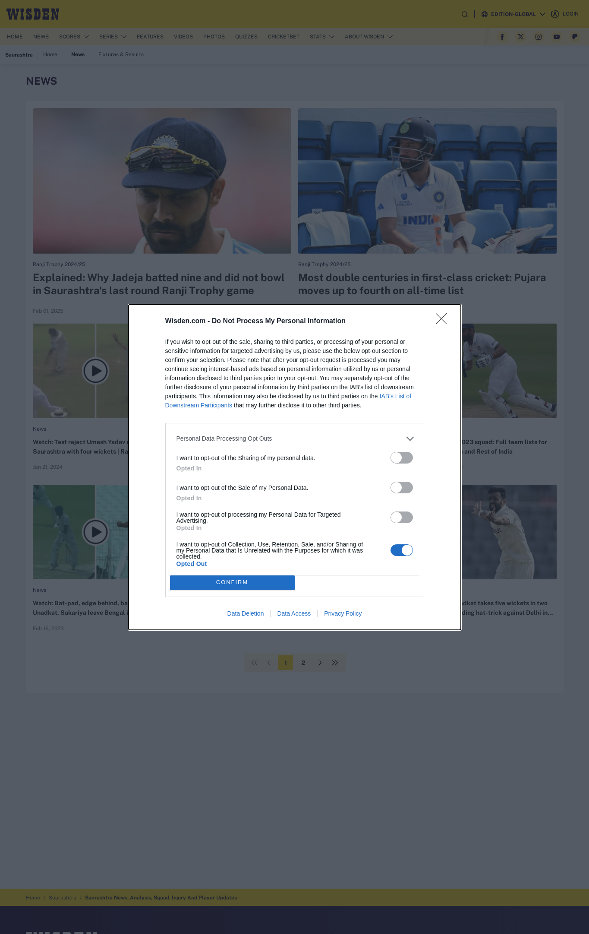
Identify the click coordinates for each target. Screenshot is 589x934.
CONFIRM (232, 582)
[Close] (444, 321)
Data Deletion (245, 613)
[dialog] (295, 467)
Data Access (294, 613)
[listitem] (294, 438)
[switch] (402, 458)
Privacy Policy (343, 613)
